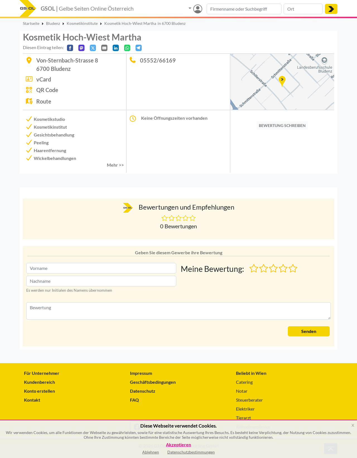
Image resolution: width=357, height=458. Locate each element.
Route (43, 101)
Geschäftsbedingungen (153, 382)
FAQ (134, 399)
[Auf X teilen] (93, 48)
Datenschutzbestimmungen (191, 452)
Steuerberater (249, 399)
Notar (241, 391)
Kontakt (32, 399)
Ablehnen (150, 452)
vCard (43, 79)
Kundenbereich (39, 382)
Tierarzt (243, 417)
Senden (308, 331)
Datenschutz (142, 391)
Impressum (141, 373)
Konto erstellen (39, 391)
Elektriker (245, 408)
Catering (244, 382)
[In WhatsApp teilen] (127, 48)
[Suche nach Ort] (303, 9)
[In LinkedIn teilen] (116, 48)
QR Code (47, 90)
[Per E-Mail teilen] (104, 48)
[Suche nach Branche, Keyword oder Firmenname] (244, 9)
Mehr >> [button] (115, 164)
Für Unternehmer (41, 373)
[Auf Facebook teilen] (70, 48)
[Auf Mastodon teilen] (81, 48)
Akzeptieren (178, 444)
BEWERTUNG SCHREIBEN (282, 125)
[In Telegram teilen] (139, 48)
